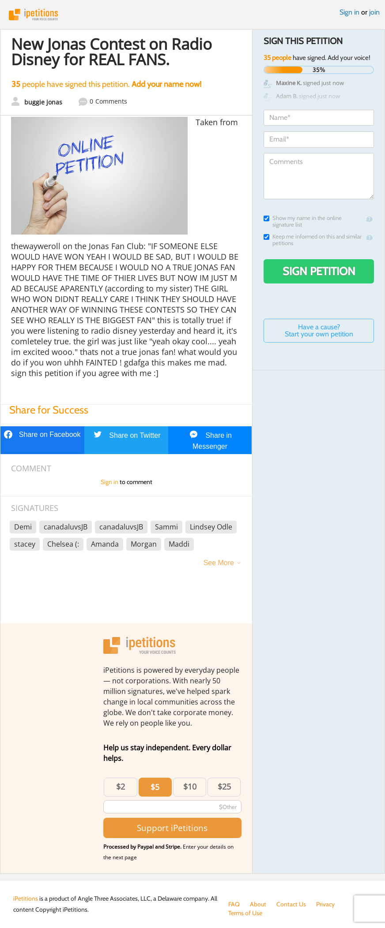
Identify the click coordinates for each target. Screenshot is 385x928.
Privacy (325, 904)
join (374, 12)
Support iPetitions (172, 828)
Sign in (349, 12)
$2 (120, 786)
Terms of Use (245, 913)
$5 (155, 787)
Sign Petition (319, 271)
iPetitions (192, 14)
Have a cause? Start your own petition (319, 330)
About (258, 904)
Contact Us (291, 904)
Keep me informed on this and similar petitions (313, 239)
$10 (189, 786)
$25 (224, 786)
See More (219, 562)
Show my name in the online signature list (303, 221)
